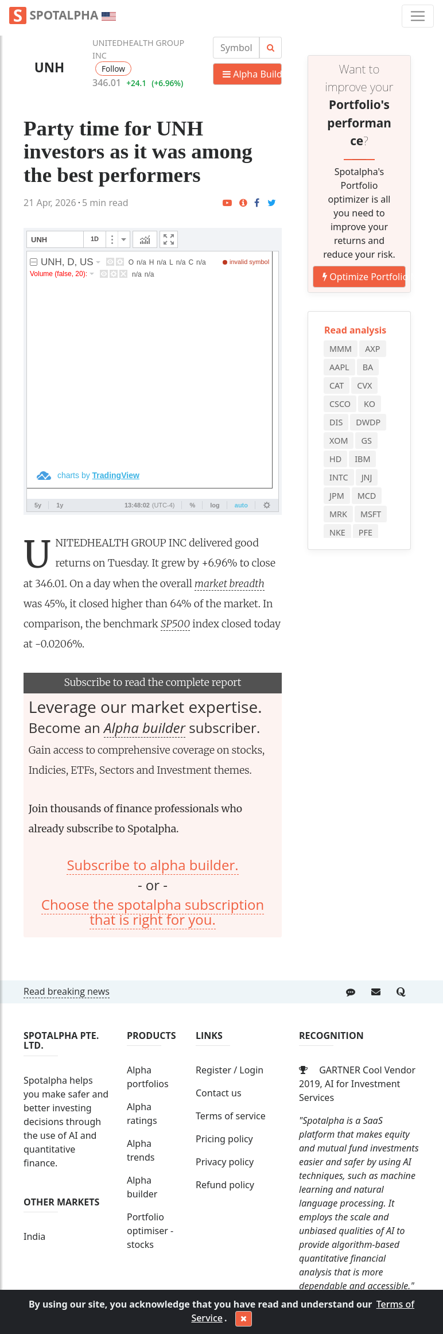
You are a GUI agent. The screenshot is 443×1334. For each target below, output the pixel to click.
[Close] (243, 1319)
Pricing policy (224, 1139)
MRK (338, 514)
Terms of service (231, 1116)
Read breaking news (67, 991)
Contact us (219, 1093)
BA (368, 367)
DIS (336, 422)
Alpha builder (144, 727)
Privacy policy (225, 1161)
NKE (337, 532)
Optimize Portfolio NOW (364, 276)
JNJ (367, 477)
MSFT (370, 514)
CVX (364, 385)
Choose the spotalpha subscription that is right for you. (152, 912)
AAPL (339, 367)
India (34, 1236)
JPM (336, 495)
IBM (362, 458)
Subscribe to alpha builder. (152, 864)
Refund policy (225, 1184)
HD (335, 458)
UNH (49, 67)
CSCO (340, 403)
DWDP (368, 422)
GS (366, 440)
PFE (365, 532)
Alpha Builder (252, 74)
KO (369, 403)
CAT (336, 385)
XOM (338, 440)
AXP (372, 348)
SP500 (175, 624)
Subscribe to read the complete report (152, 682)
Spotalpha (62, 15)
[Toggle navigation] (418, 16)
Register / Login (229, 1070)
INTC (338, 477)
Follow (113, 68)
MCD (366, 495)
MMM (340, 348)
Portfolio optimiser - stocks (150, 1231)
